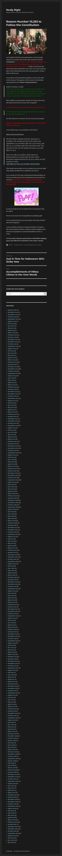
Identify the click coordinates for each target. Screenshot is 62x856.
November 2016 (13, 557)
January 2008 (12, 772)
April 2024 (11, 357)
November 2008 (13, 754)
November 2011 (13, 688)
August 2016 (12, 564)
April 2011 (11, 704)
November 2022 (13, 394)
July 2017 (10, 539)
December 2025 (13, 312)
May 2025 (11, 328)
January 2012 (12, 684)
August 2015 (12, 591)
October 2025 (12, 317)
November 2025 (13, 314)
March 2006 (12, 820)
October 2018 (12, 505)
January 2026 (12, 310)
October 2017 (12, 532)
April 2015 (11, 600)
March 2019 (11, 493)
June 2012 (11, 675)
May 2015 (11, 598)
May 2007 (11, 788)
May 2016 (11, 570)
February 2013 (12, 656)
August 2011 (11, 695)
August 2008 (12, 761)
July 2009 (11, 743)
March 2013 (11, 654)
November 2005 (13, 829)
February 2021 (12, 441)
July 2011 (10, 697)
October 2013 (12, 638)
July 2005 (11, 838)
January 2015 (12, 607)
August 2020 (12, 455)
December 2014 (13, 609)
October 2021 (12, 423)
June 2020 (11, 459)
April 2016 (11, 573)
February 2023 (12, 387)
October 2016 (12, 559)
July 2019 (11, 484)
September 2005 (13, 833)
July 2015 (11, 593)
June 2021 (11, 432)
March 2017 (11, 548)
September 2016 (13, 561)
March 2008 (12, 767)
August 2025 (12, 321)
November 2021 (13, 421)
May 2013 (11, 650)
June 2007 (11, 786)
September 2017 (13, 534)
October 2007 (12, 779)
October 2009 (12, 738)
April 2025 (11, 330)
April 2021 (11, 437)
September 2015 (13, 588)
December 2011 (12, 686)
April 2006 (11, 817)
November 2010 (13, 713)
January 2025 (12, 337)
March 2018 (11, 520)
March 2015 (11, 602)
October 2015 (12, 586)
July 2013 (10, 645)
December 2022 (13, 391)
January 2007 (12, 797)
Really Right (13, 9)
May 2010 (11, 727)
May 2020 (11, 462)
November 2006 (13, 801)
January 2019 (12, 498)
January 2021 (12, 443)
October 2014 (12, 613)
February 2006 (12, 822)
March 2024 (12, 360)
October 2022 (12, 396)
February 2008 (12, 770)
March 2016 (11, 575)
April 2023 (11, 382)
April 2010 (11, 729)
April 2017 (11, 545)
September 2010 (13, 718)
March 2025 (12, 332)
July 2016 (11, 566)
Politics (40, 244)
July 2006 (11, 810)
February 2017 (12, 550)
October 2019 (12, 477)
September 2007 (13, 781)
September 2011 (13, 693)
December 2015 (13, 582)
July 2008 (11, 763)
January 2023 (12, 389)
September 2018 (13, 507)
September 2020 (13, 453)
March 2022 (12, 412)
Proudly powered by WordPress (22, 851)
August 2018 (12, 509)
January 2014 (12, 632)
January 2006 (12, 824)
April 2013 (11, 652)
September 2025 (13, 319)
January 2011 (12, 711)
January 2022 (12, 416)
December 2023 (13, 366)
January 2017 (12, 552)
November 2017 (13, 530)
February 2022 (12, 414)
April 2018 (11, 518)
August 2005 (12, 835)
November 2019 (13, 475)
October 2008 (12, 756)
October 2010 (12, 715)
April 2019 (11, 491)
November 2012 (13, 663)
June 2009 (11, 745)
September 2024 (13, 346)
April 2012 (11, 679)
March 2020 (12, 466)
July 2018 (11, 511)
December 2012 (13, 661)
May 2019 (11, 489)
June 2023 (11, 378)
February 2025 (12, 335)
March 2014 (11, 627)
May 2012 (11, 677)
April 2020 (11, 464)
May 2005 (11, 842)
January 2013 (12, 659)
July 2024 (11, 351)
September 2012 (13, 668)
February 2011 (12, 709)
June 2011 (11, 699)
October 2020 (12, 450)
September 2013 (13, 641)
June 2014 (11, 622)
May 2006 (11, 815)
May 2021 (11, 434)
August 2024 (12, 348)
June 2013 (11, 647)
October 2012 (12, 665)
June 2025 (11, 326)
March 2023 (11, 385)
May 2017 (11, 543)
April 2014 (11, 625)
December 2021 (13, 419)
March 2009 (12, 749)
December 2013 (13, 634)
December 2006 (13, 799)
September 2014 (13, 616)
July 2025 (11, 323)
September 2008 (13, 758)
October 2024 (12, 344)
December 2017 (13, 527)
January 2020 (12, 471)
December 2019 (13, 473)
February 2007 (12, 795)
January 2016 (12, 579)
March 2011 (11, 706)
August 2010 (12, 720)
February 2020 (12, 468)
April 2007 (11, 790)
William (10, 244)
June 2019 (11, 487)
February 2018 (12, 523)
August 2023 (12, 375)
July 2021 (11, 430)
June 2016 (11, 568)
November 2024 (13, 342)
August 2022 (12, 400)
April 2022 (11, 409)
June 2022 (11, 405)
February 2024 (12, 362)
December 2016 (13, 554)
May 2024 (11, 355)
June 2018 (11, 514)
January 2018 (12, 525)
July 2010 (11, 722)
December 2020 (13, 446)
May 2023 (11, 380)
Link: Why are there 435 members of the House (23, 164)
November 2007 (13, 777)
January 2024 (12, 364)
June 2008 (11, 765)
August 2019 (12, 482)
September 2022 (13, 398)
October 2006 (12, 804)
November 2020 (13, 448)
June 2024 (11, 353)
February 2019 (12, 496)
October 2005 (12, 831)
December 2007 (13, 774)
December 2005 (13, 826)
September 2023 (13, 373)
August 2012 (12, 670)
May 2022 (11, 407)
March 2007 (11, 792)
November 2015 (13, 584)
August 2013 (12, 643)
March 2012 (11, 681)
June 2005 (11, 840)
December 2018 (13, 500)
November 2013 (13, 636)
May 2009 (11, 747)
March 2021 (11, 439)
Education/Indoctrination (30, 244)
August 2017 (12, 536)
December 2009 (13, 736)
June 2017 (11, 541)
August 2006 (12, 808)
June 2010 (11, 724)
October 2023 (12, 371)
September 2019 (13, 480)
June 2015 (11, 595)
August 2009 (12, 740)
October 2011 (12, 690)
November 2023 (13, 369)
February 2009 (12, 752)
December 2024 (13, 339)
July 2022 (11, 403)
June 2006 (11, 813)
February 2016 (12, 577)
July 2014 (11, 620)
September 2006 (13, 806)
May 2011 (11, 702)
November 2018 (13, 502)
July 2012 (11, 672)
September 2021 (13, 425)
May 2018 (11, 516)
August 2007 (12, 783)
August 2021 (12, 428)
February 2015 (12, 604)
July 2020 (11, 457)
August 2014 (12, 618)
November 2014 (13, 611)
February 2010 (12, 733)
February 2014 (12, 629)
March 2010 (11, 731)
